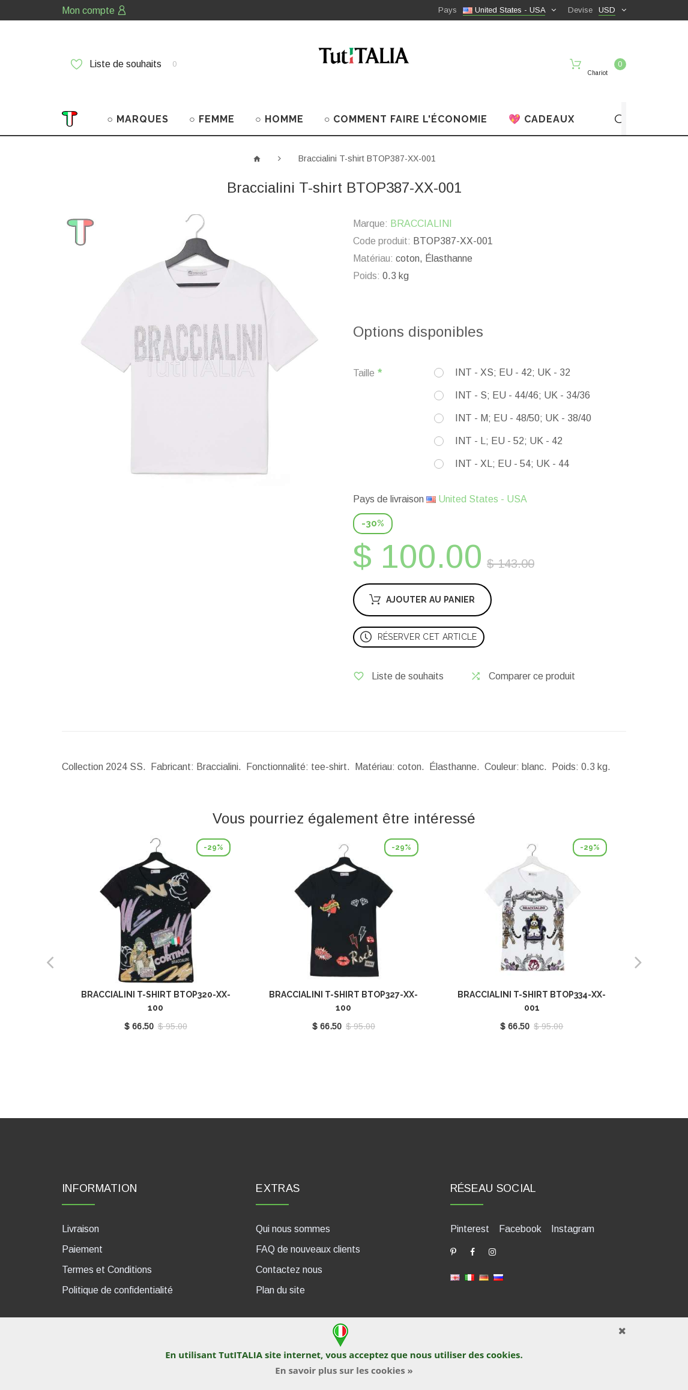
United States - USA (476, 480)
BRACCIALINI (421, 205)
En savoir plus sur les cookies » (343, 1370)
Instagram (572, 1210)
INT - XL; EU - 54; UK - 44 (512, 445)
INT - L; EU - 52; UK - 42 (509, 422)
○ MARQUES (138, 100)
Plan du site (280, 1271)
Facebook (520, 1210)
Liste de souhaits (124, 64)
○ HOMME (279, 100)
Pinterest (469, 1210)
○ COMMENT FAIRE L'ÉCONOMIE (406, 100)
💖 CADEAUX (541, 100)
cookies (503, 1355)
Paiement (82, 1231)
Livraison (80, 1210)
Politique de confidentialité (117, 1271)
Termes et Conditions (107, 1251)
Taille (364, 354)
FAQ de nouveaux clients (308, 1231)
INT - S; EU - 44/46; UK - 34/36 (522, 377)
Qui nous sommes (293, 1210)
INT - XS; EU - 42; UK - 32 (512, 354)
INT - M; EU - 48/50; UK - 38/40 (523, 399)
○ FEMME (212, 100)
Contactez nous (289, 1251)
